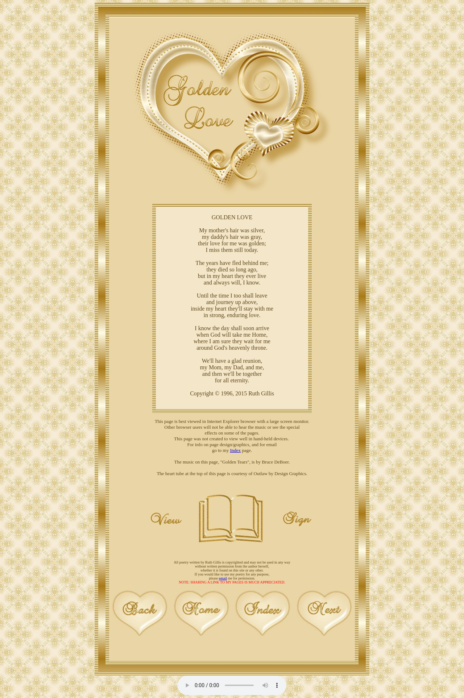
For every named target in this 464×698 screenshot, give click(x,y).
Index (235, 450)
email (223, 578)
